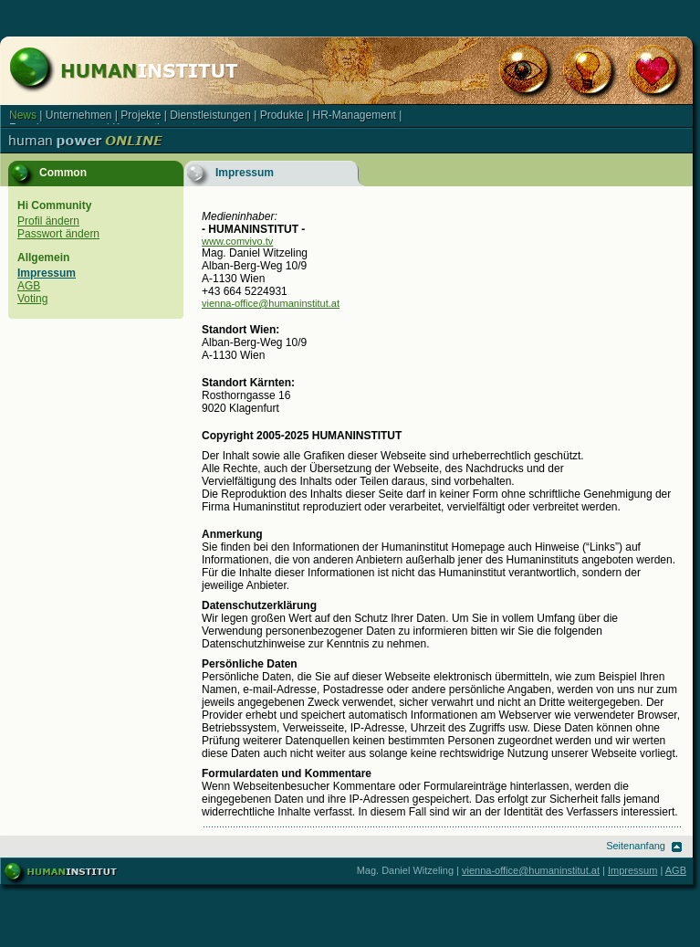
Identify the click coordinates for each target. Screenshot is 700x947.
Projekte (140, 115)
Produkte (282, 115)
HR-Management (354, 115)
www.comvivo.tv (237, 241)
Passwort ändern (58, 233)
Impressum (46, 273)
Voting (32, 298)
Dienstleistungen (210, 115)
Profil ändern (48, 221)
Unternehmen (79, 115)
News (23, 115)
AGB (28, 285)
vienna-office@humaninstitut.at (271, 303)
